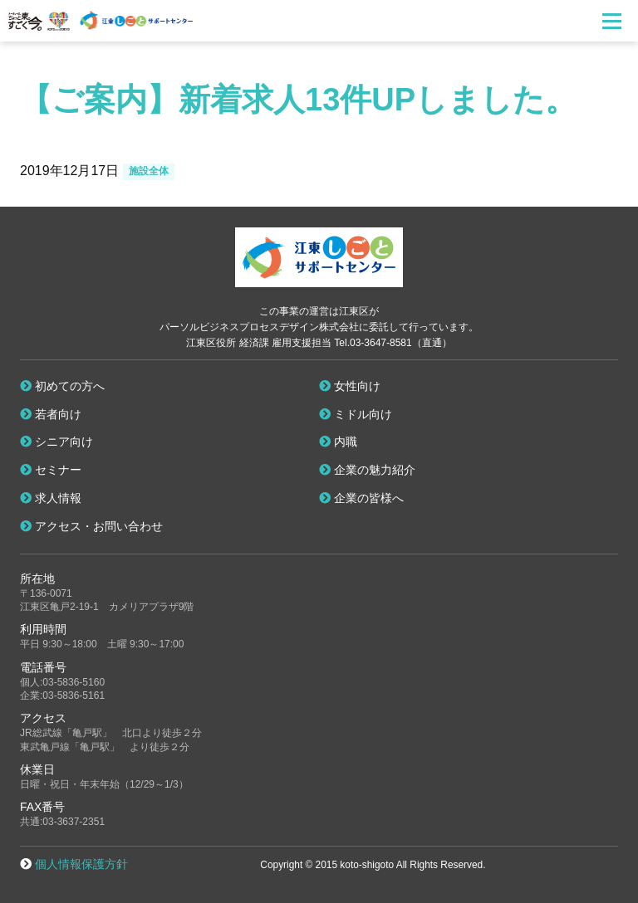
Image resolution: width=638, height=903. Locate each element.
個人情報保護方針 (81, 864)
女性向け (349, 386)
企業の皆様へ (361, 498)
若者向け (50, 414)
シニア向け (56, 441)
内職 (338, 441)
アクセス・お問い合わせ (91, 526)
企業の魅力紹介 (367, 469)
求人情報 (50, 498)
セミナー (50, 469)
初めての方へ (62, 386)
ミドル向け (355, 414)
